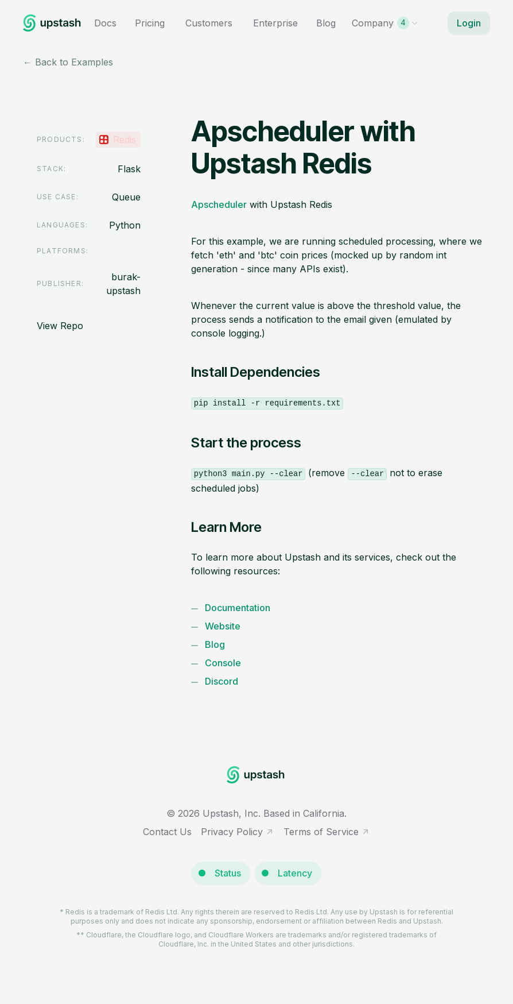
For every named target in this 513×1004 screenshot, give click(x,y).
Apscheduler (219, 204)
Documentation (237, 607)
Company (385, 23)
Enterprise (275, 23)
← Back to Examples (68, 62)
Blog (326, 23)
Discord (221, 681)
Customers (208, 23)
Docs (105, 23)
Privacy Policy (237, 831)
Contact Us (167, 831)
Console (223, 663)
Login (469, 23)
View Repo (60, 325)
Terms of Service (326, 831)
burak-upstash (123, 283)
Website (222, 626)
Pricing (150, 23)
